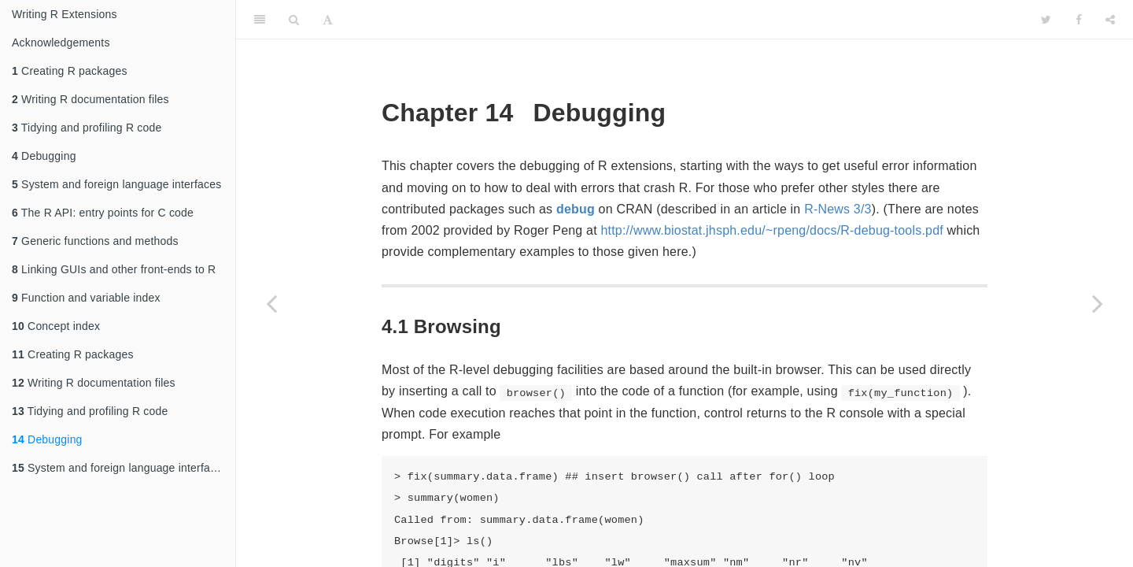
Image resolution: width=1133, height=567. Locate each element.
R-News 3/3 (838, 209)
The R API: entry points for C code (103, 212)
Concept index (56, 326)
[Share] (1110, 19)
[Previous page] (271, 303)
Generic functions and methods (95, 241)
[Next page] (1097, 303)
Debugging (44, 156)
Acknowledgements (61, 42)
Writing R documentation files (90, 99)
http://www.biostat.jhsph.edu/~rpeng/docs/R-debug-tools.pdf (771, 230)
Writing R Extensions (64, 14)
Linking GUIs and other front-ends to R (114, 269)
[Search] (294, 19)
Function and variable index (86, 297)
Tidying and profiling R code (86, 127)
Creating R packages (69, 71)
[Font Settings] (328, 19)
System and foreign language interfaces (116, 184)
